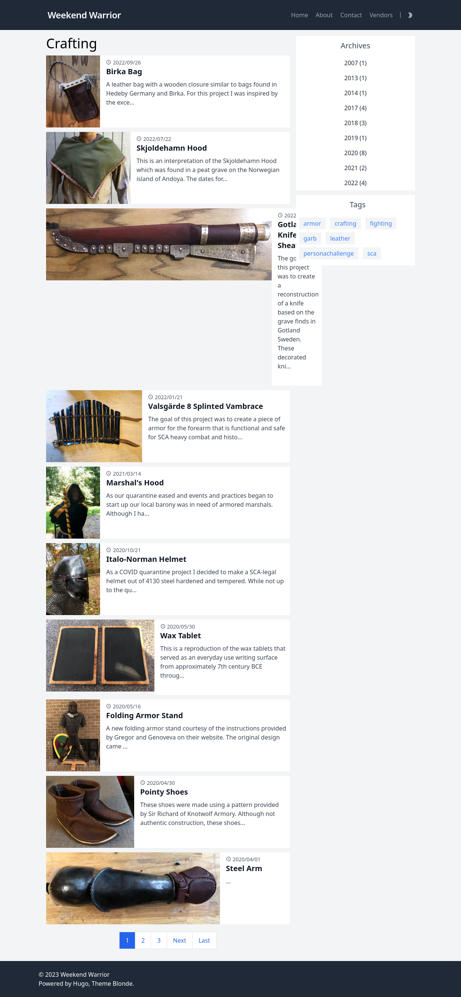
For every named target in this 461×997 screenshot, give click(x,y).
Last (204, 940)
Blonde (122, 983)
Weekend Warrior (84, 974)
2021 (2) (355, 168)
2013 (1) (355, 78)
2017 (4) (355, 108)
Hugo (80, 983)
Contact (351, 15)
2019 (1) (355, 138)
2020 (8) (355, 153)
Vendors (381, 15)
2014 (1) (355, 93)
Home (299, 15)
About (324, 15)
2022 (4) (355, 183)
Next (179, 940)
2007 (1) (355, 63)
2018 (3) (355, 123)
